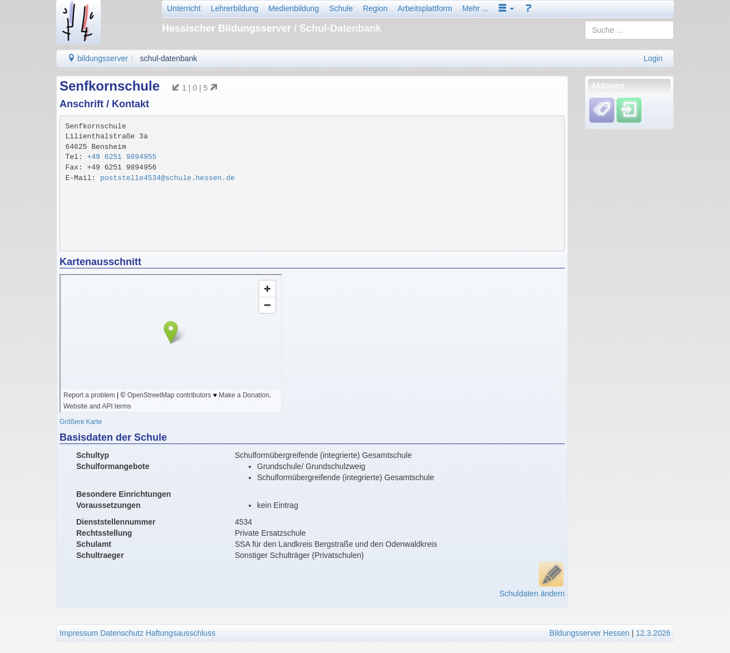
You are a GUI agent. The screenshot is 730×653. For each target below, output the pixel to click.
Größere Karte (81, 422)
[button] (506, 8)
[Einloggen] (629, 110)
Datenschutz (122, 633)
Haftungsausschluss (180, 633)
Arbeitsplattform (425, 8)
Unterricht (184, 8)
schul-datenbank (169, 58)
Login (653, 58)
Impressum (79, 633)
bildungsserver (97, 58)
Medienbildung (293, 8)
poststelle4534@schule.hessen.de (167, 178)
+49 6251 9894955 (122, 157)
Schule (341, 8)
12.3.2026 (653, 633)
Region (375, 8)
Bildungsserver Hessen (589, 633)
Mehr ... (475, 8)
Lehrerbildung (235, 8)
